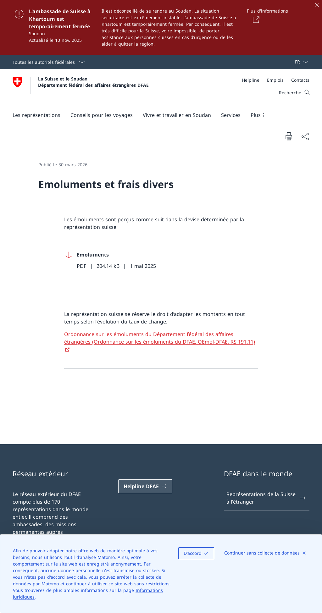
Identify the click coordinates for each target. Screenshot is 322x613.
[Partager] (305, 136)
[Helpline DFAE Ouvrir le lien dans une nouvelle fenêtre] (145, 486)
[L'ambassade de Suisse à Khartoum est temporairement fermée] (161, 27)
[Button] (255, 19)
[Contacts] (300, 80)
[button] (36, 115)
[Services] (231, 115)
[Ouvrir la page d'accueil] (81, 87)
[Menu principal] (156, 115)
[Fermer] (317, 5)
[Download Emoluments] (161, 260)
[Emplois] (275, 80)
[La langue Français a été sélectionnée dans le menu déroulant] (299, 62)
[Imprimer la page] (288, 136)
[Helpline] (250, 80)
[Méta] (275, 80)
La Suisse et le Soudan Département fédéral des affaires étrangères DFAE (93, 82)
